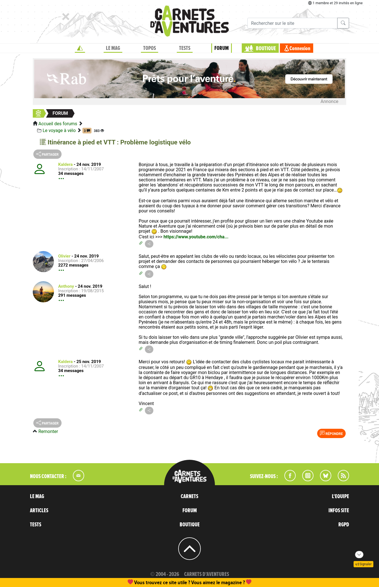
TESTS (184, 48)
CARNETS (189, 496)
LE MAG (113, 48)
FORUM (221, 48)
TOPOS (149, 48)
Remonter (48, 431)
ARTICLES (39, 510)
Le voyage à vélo (59, 130)
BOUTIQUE (266, 48)
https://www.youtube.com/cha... (196, 236)
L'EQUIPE (340, 496)
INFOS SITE (338, 510)
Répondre (331, 433)
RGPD (343, 524)
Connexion (299, 48)
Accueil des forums (57, 123)
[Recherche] (292, 23)
